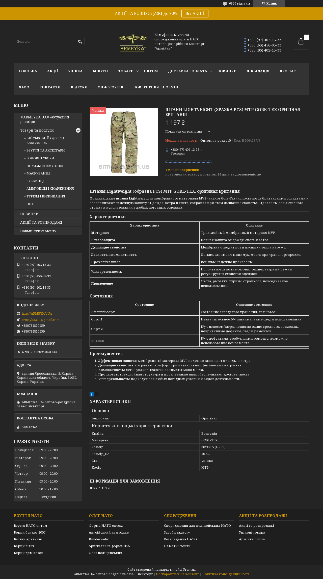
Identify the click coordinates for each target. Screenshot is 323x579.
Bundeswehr (99, 539)
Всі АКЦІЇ (194, 13)
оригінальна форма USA (109, 546)
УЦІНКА (75, 71)
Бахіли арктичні (28, 539)
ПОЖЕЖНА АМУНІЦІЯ (44, 165)
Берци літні (24, 546)
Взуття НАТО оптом (30, 525)
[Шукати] (80, 41)
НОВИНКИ (227, 71)
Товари (126, 71)
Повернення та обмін (155, 87)
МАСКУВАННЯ (38, 173)
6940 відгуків (240, 3)
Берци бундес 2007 (29, 532)
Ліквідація (258, 71)
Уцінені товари (252, 532)
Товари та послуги (37, 130)
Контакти (50, 87)
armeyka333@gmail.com (40, 320)
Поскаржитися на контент (177, 574)
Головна (28, 71)
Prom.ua (189, 569)
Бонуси (100, 71)
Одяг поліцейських (105, 552)
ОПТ (30, 204)
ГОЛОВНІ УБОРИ (40, 158)
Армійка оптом (252, 539)
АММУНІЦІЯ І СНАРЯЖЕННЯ (50, 188)
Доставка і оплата (187, 71)
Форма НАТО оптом (106, 525)
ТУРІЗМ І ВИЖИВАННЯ (45, 196)
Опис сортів (110, 87)
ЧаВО (24, 87)
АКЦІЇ (52, 71)
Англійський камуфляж (109, 532)
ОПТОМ (151, 71)
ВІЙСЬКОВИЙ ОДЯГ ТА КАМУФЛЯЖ (45, 140)
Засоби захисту (177, 532)
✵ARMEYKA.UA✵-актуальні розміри (44, 119)
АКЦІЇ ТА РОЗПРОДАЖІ (41, 222)
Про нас (288, 71)
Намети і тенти (177, 546)
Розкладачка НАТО (180, 539)
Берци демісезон (28, 552)
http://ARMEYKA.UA (37, 313)
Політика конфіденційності (225, 574)
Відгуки (79, 87)
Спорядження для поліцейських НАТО (197, 525)
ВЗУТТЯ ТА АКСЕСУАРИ (45, 150)
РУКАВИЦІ (35, 181)
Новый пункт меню (38, 231)
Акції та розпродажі (256, 525)
